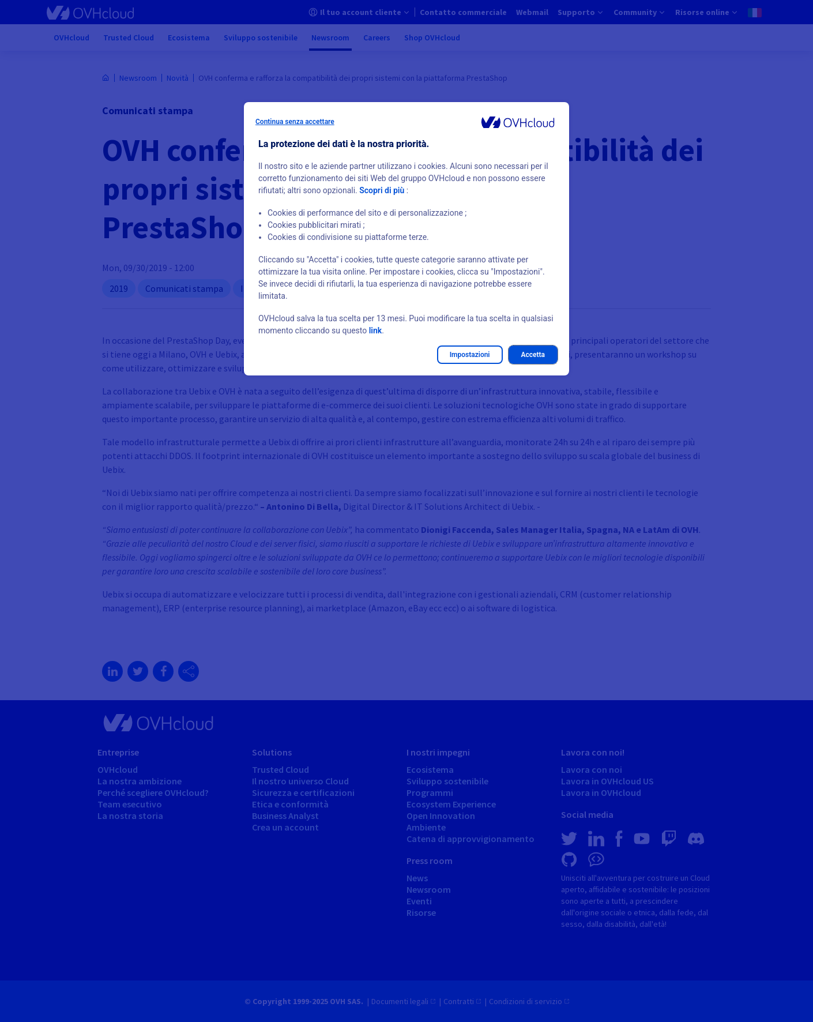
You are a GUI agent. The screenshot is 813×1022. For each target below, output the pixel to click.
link (375, 330)
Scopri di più (381, 190)
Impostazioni (470, 355)
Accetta (533, 355)
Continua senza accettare (294, 122)
